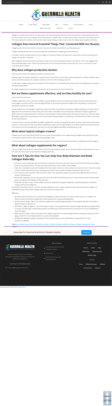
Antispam (97, 268)
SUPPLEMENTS (79, 24)
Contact (85, 248)
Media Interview (97, 251)
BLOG (91, 24)
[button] (99, 2)
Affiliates (102, 264)
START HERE (33, 24)
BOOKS (65, 24)
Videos (93, 248)
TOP (107, 394)
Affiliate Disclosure (91, 264)
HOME (21, 24)
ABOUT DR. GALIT (45, 28)
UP (107, 398)
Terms (81, 264)
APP (56, 24)
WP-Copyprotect (20, 287)
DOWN (107, 402)
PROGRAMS (46, 24)
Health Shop (85, 251)
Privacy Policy (88, 268)
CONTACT (60, 28)
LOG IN (70, 28)
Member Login (92, 255)
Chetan (11, 287)
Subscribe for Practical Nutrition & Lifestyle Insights (37, 232)
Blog (99, 248)
